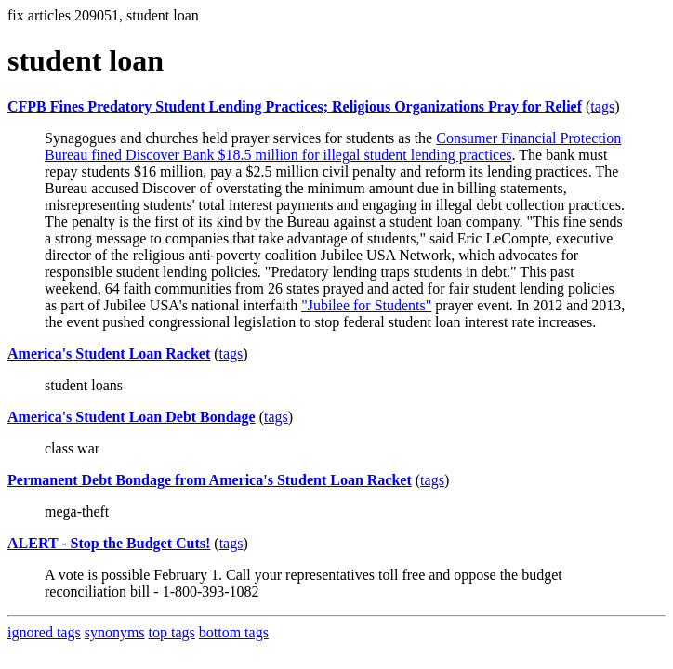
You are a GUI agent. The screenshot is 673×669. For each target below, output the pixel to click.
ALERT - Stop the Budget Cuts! (108, 543)
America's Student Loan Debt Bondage (131, 417)
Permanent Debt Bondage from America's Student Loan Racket (209, 480)
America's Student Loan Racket (108, 353)
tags (602, 106)
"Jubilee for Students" (366, 305)
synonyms (115, 632)
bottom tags (234, 632)
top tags (172, 632)
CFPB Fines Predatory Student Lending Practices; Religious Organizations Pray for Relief (294, 106)
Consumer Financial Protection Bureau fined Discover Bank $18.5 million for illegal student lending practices (333, 146)
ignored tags (44, 632)
